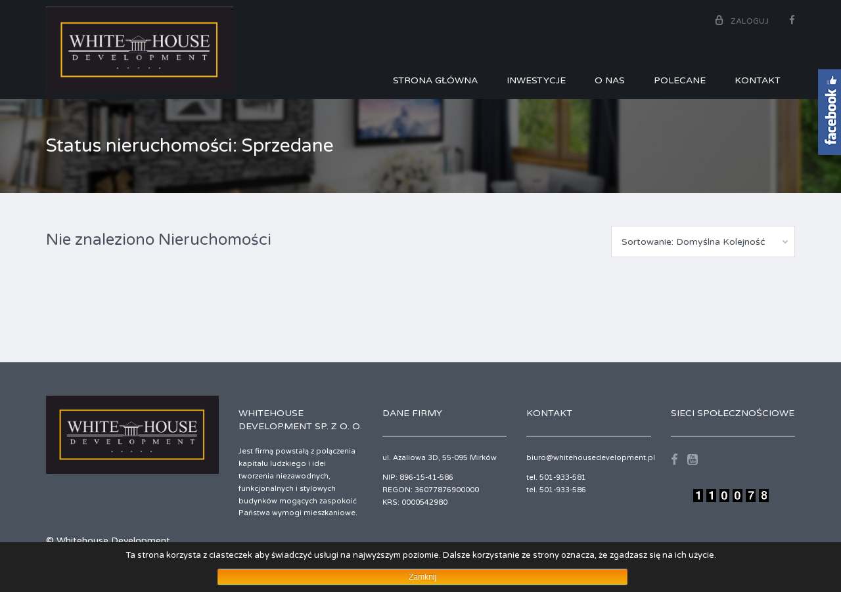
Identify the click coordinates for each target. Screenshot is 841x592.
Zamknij (422, 576)
